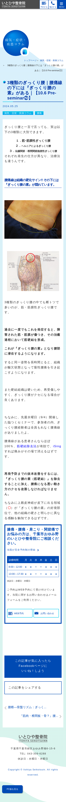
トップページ (30, 60)
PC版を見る (12, 789)
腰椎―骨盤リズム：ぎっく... (27, 707)
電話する (52, 7)
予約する (44, 7)
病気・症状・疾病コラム (51, 60)
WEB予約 (19, 613)
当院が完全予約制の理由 (21, 549)
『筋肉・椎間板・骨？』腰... (39, 716)
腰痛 (39, 113)
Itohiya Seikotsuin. (34, 769)
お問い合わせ (47, 613)
